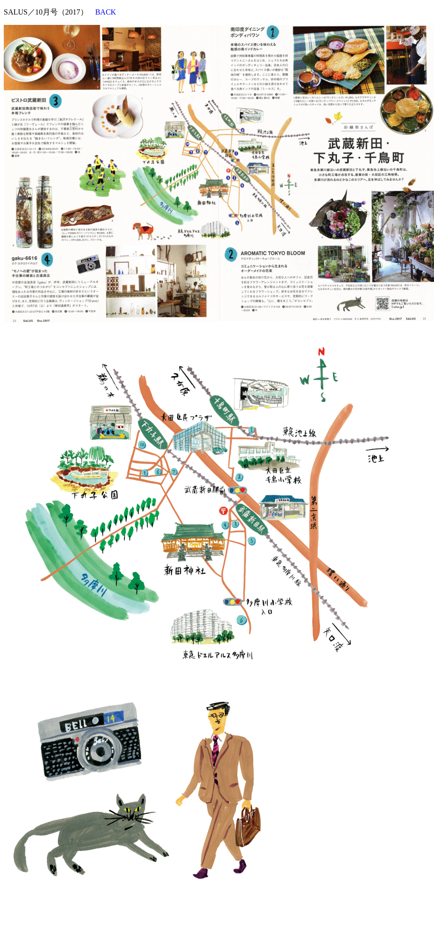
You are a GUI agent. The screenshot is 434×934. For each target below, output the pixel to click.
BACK (105, 12)
